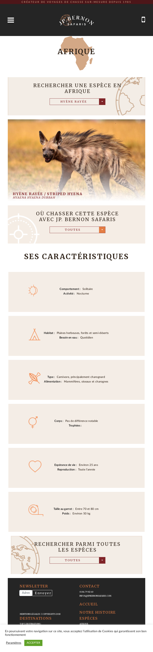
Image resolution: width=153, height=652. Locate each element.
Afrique (83, 624)
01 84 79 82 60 (86, 592)
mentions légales (30, 614)
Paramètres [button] (13, 642)
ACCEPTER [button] (33, 643)
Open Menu (11, 20)
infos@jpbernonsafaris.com (95, 596)
